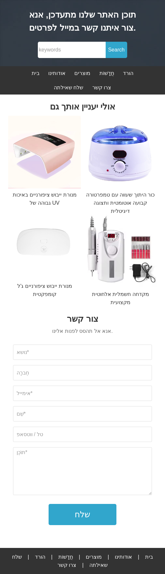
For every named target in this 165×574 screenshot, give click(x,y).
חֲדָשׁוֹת (106, 73)
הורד (128, 73)
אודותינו (57, 73)
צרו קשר (101, 87)
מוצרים (82, 73)
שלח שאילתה (68, 87)
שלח (82, 514)
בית (35, 73)
